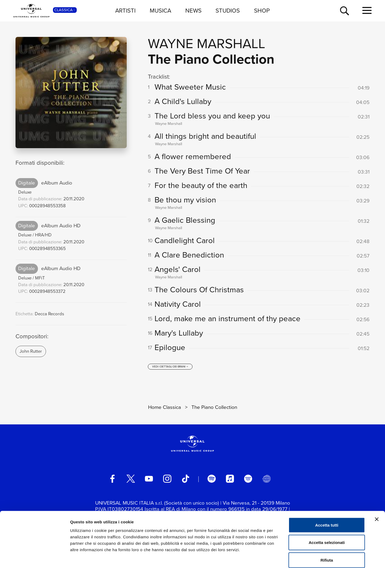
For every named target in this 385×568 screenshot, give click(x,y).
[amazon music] (248, 480)
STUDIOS (227, 10)
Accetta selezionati (327, 515)
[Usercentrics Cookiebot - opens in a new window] (34, 558)
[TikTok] (185, 480)
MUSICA (160, 10)
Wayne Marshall (206, 43)
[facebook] (112, 480)
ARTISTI (125, 10)
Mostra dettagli (281, 557)
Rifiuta (327, 533)
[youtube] (149, 480)
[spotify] (211, 480)
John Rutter (31, 351)
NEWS (193, 10)
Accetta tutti (326, 498)
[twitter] (130, 480)
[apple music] (230, 480)
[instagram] (167, 480)
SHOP (262, 10)
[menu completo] (367, 10)
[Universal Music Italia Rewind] (266, 480)
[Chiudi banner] (377, 492)
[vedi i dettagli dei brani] (170, 368)
